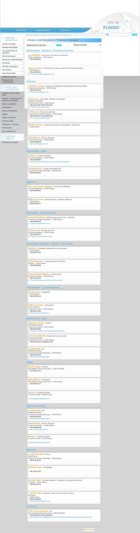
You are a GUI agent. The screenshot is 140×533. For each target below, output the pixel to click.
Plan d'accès (7, 128)
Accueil (110, 22)
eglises (4, 114)
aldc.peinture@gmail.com (39, 144)
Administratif (43, 30)
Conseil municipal (9, 44)
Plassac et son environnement (7, 81)
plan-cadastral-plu (9, 131)
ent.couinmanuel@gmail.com (40, 118)
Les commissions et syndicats (9, 52)
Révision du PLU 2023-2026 (11, 94)
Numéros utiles (8, 121)
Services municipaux (10, 66)
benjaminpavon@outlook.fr (39, 313)
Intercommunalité (8, 73)
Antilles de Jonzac (9, 77)
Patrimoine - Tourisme (10, 124)
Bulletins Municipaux (10, 47)
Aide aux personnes (9, 111)
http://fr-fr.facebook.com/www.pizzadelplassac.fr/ (48, 331)
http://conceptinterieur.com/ (40, 223)
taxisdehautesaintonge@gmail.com (42, 517)
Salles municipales (9, 104)
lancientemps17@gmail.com (40, 501)
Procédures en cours (10, 142)
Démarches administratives (12, 60)
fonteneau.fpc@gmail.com (39, 92)
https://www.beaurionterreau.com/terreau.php (46, 280)
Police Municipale (8, 56)
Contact (64, 30)
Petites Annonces (8, 118)
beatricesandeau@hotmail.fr (40, 357)
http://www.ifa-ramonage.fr (40, 107)
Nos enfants (6, 70)
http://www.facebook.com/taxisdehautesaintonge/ (75, 517)
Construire (6, 63)
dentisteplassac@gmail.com (40, 398)
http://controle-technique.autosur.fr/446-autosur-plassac (50, 162)
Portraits (21, 30)
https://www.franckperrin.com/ (41, 236)
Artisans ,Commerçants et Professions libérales (12, 100)
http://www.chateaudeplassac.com (43, 74)
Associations (7, 107)
